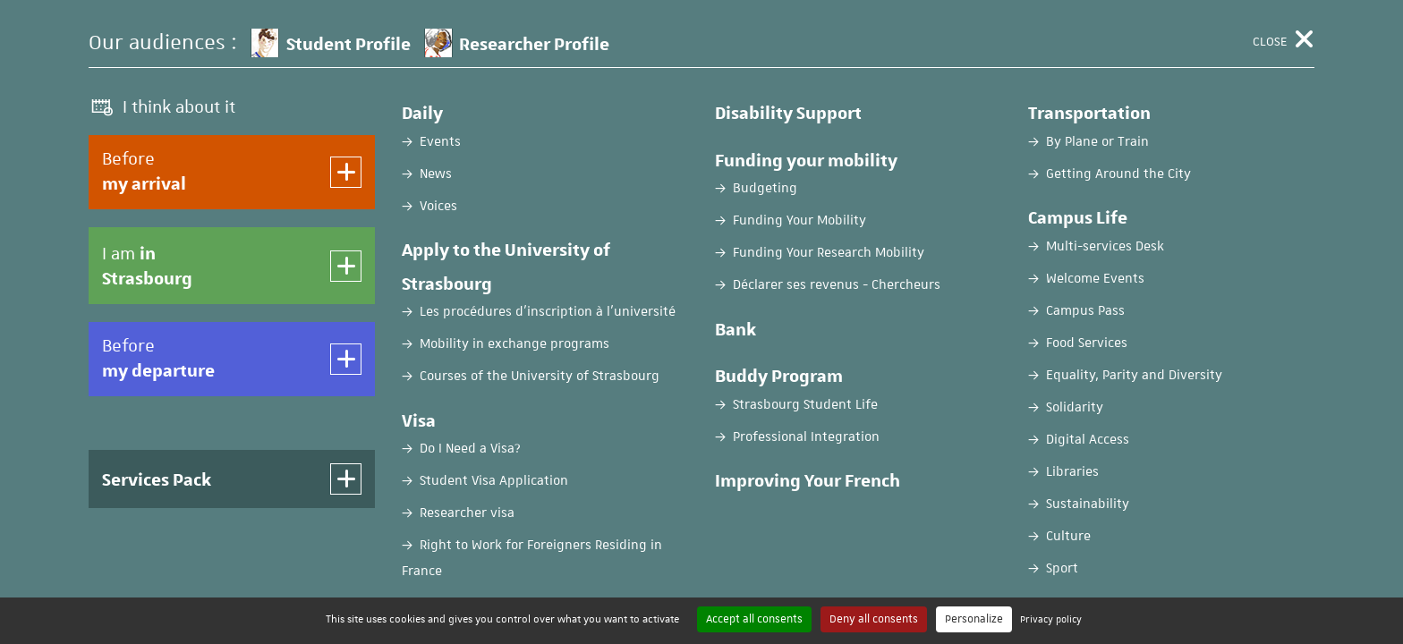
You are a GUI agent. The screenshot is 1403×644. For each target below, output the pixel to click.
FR (1151, 29)
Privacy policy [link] (1051, 618)
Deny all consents (873, 619)
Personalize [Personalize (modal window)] (974, 619)
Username (190, 443)
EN (1195, 29)
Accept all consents (754, 619)
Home (105, 140)
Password (190, 513)
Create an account (1014, 391)
